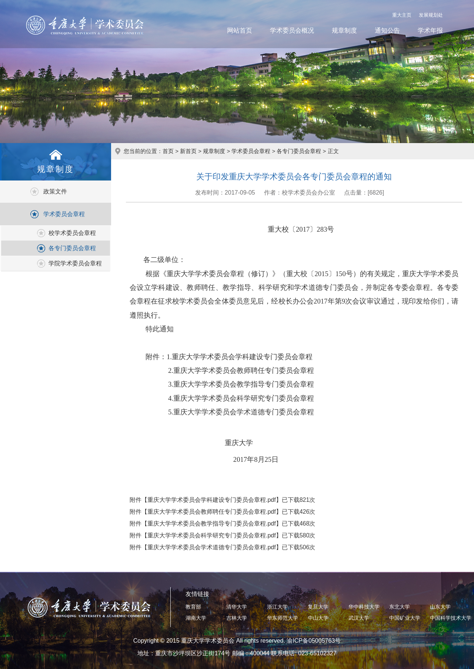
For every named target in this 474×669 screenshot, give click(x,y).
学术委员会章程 (64, 214)
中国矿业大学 (404, 618)
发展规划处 (431, 15)
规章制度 (344, 30)
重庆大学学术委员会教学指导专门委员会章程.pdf (211, 523)
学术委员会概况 (292, 30)
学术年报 (430, 30)
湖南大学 (196, 618)
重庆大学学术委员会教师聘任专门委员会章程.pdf (211, 512)
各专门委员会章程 (72, 248)
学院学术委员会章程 (75, 263)
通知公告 (387, 30)
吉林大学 (236, 618)
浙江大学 (277, 607)
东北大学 (399, 607)
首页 (168, 151)
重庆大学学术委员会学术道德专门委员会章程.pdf (211, 547)
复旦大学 (318, 607)
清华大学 (236, 607)
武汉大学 (358, 618)
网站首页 (239, 30)
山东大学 (440, 607)
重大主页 (401, 15)
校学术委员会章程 (72, 233)
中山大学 (318, 618)
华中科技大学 (364, 607)
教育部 (193, 607)
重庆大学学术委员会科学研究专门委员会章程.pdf (211, 535)
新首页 (188, 151)
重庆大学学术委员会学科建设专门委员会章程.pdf (211, 500)
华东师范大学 (282, 618)
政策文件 (55, 191)
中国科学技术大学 (450, 618)
